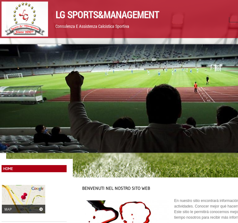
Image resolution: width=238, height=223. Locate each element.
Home (8, 168)
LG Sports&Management (107, 14)
